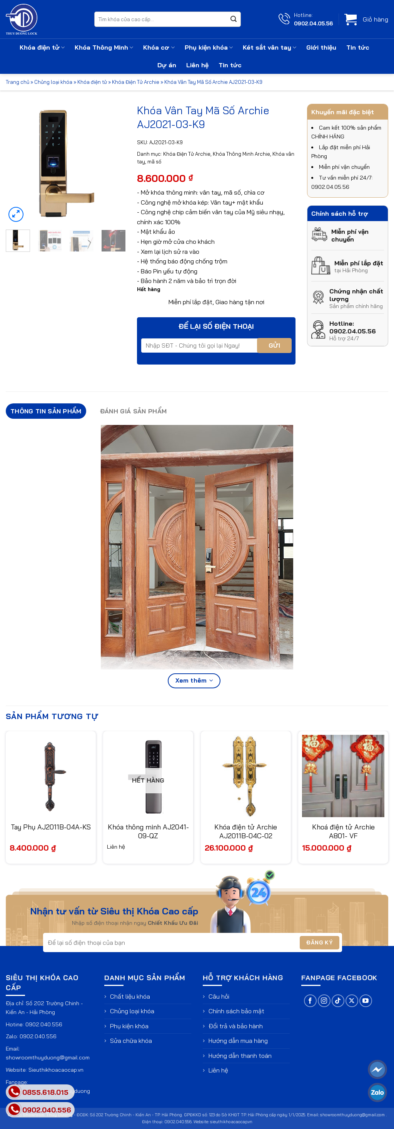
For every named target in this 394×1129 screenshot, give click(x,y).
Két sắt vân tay (269, 47)
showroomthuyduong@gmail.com (48, 1057)
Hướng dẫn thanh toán (240, 1055)
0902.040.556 (43, 1024)
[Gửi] (233, 19)
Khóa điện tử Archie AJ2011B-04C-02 (245, 831)
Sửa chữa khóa (131, 1040)
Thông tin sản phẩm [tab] (46, 411)
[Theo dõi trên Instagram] (324, 1000)
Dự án (166, 65)
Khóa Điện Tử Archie (135, 82)
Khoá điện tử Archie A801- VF (343, 831)
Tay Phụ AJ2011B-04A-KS (51, 827)
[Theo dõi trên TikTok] (338, 1000)
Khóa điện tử (42, 47)
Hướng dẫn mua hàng (238, 1040)
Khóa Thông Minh (104, 47)
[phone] (14, 1109)
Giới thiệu (321, 47)
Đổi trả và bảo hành (236, 1026)
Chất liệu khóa (130, 996)
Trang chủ (17, 82)
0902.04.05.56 (313, 23)
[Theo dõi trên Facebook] (310, 1000)
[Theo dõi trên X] (352, 1000)
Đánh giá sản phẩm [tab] (133, 411)
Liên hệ (197, 65)
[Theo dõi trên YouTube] (365, 1000)
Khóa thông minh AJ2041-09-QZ (148, 831)
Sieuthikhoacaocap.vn (55, 1069)
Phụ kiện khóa (209, 47)
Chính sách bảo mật (236, 1011)
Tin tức (357, 47)
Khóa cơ (158, 47)
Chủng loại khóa (53, 82)
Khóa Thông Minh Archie (241, 154)
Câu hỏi (219, 996)
